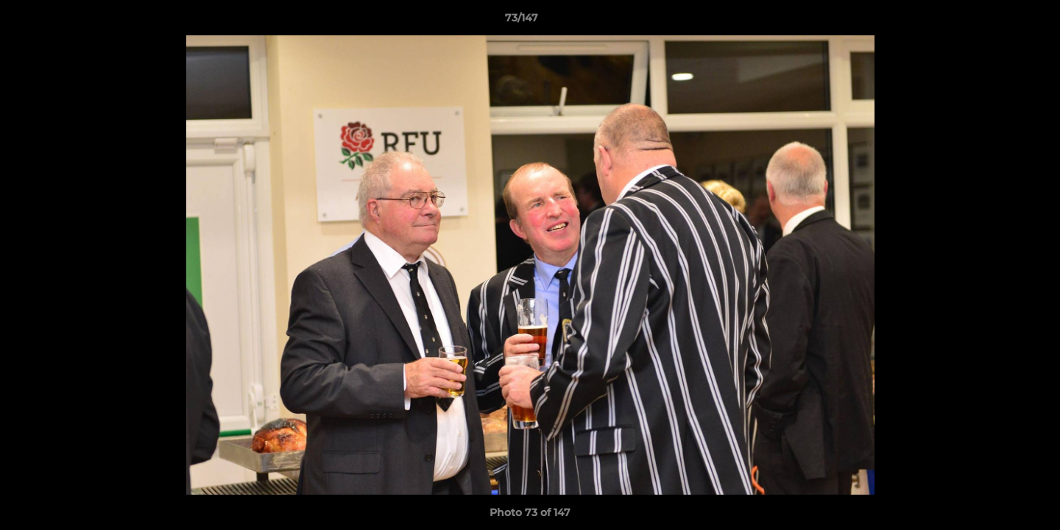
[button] (998, 21)
